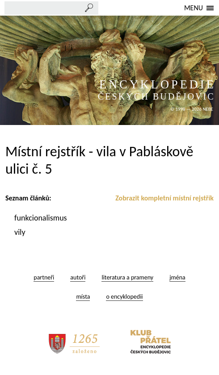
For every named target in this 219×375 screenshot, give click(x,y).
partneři (44, 277)
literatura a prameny (127, 277)
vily (20, 232)
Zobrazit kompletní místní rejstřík (164, 198)
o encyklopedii (124, 296)
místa (83, 296)
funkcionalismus (41, 218)
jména (177, 277)
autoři (77, 277)
